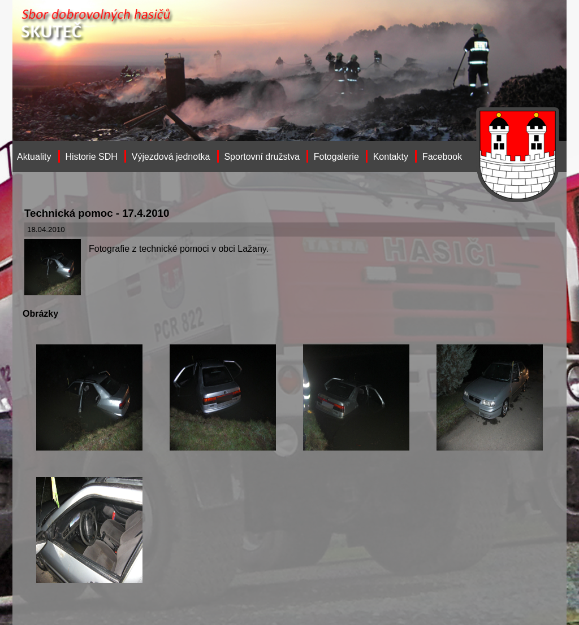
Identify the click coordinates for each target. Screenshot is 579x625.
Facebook (442, 156)
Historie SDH (91, 156)
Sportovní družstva (261, 156)
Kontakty (390, 156)
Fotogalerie (336, 156)
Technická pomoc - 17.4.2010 (96, 213)
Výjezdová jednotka (171, 156)
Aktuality (34, 156)
